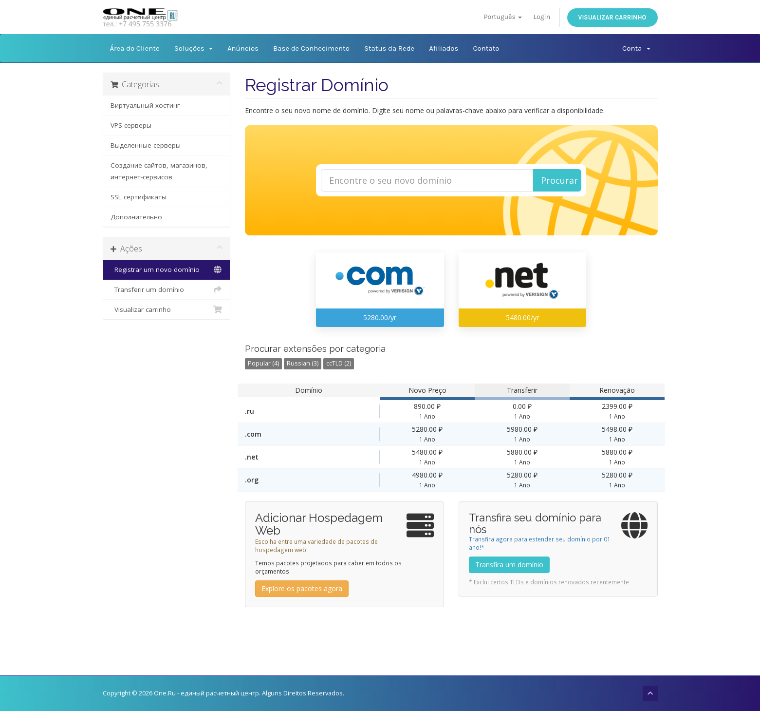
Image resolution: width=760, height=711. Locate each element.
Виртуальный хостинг (145, 105)
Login (541, 17)
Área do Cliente (135, 48)
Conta (636, 48)
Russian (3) (302, 363)
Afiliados (443, 48)
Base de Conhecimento (311, 48)
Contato (486, 48)
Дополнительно (136, 216)
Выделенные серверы (146, 145)
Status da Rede (389, 48)
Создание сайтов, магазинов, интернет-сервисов (159, 171)
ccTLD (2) (338, 363)
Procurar (559, 180)
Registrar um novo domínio (167, 269)
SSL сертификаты (139, 196)
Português (503, 17)
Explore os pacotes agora (301, 588)
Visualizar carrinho (612, 17)
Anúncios (243, 48)
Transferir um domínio (167, 289)
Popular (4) (263, 363)
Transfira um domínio (509, 564)
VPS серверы (131, 125)
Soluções (193, 48)
